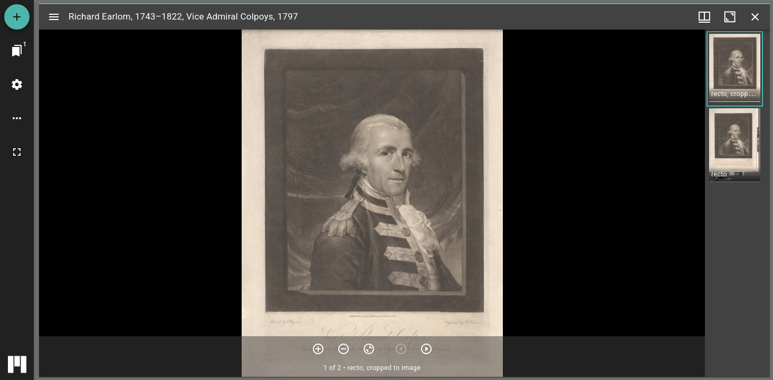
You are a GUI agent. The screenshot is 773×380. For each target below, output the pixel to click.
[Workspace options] (17, 118)
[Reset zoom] (368, 349)
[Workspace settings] (17, 84)
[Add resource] (17, 17)
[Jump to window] (17, 50)
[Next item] (426, 349)
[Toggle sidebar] (53, 17)
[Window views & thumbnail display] (704, 17)
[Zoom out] (343, 349)
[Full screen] (17, 152)
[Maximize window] (729, 17)
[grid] (737, 203)
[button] (734, 69)
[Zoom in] (318, 349)
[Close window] (755, 17)
